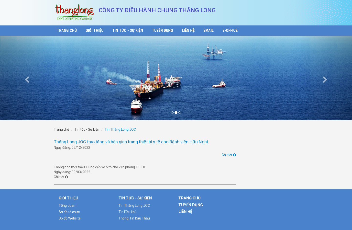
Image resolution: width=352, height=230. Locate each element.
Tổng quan (67, 205)
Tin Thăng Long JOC (134, 205)
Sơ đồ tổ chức (69, 212)
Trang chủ (61, 129)
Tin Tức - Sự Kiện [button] (127, 30)
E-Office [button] (230, 30)
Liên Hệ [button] (188, 30)
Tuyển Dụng (190, 205)
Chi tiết (229, 155)
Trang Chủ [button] (67, 30)
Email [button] (208, 30)
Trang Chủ (189, 198)
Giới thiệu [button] (94, 30)
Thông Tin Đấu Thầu (134, 218)
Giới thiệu (68, 198)
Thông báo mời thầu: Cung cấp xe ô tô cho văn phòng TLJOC (100, 167)
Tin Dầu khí (127, 212)
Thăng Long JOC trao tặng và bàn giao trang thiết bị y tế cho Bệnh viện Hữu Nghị (131, 141)
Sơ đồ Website (70, 218)
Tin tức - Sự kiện (87, 129)
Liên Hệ (185, 211)
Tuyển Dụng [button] (162, 30)
